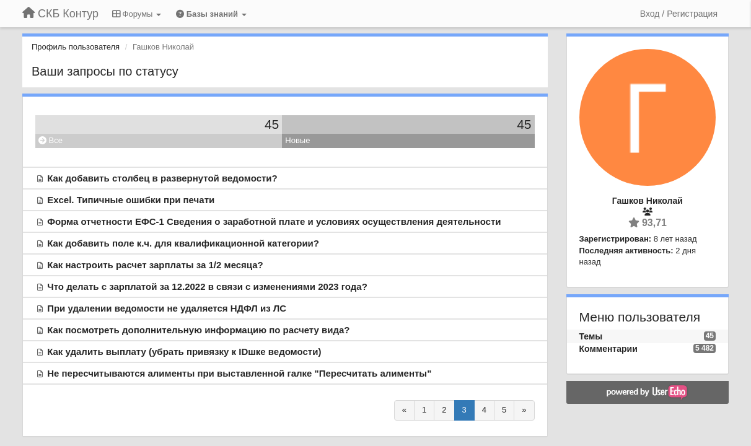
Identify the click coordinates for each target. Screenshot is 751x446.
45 (272, 124)
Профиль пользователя (76, 46)
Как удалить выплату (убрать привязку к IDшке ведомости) (184, 351)
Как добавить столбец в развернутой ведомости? (162, 178)
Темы (591, 336)
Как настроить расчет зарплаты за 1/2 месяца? (155, 265)
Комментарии (608, 349)
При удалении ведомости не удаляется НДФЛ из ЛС (166, 308)
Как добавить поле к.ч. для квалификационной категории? (183, 243)
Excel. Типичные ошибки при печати (130, 200)
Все (50, 140)
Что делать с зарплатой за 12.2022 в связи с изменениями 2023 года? (207, 286)
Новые (297, 140)
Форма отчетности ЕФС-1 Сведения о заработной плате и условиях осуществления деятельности (274, 221)
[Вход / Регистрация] (678, 13)
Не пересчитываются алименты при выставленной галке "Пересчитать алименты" (239, 373)
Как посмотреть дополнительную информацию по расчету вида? (198, 330)
